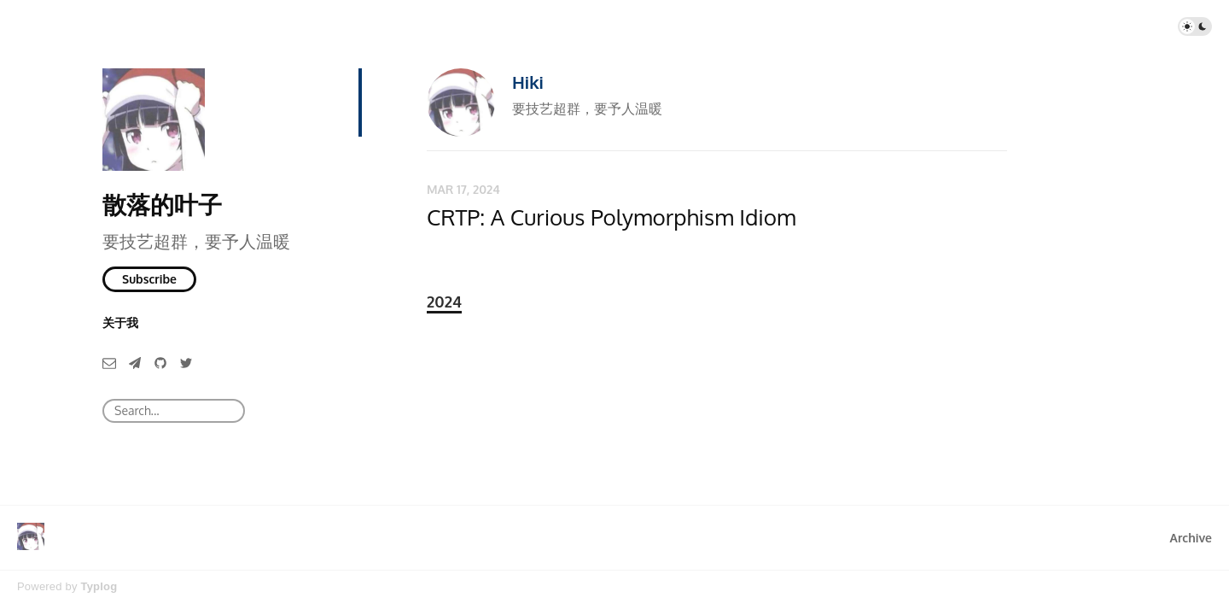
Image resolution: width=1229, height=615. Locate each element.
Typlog (98, 586)
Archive (1191, 537)
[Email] (109, 362)
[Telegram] (135, 362)
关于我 (120, 322)
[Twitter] (186, 362)
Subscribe (149, 279)
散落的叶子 (162, 204)
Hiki (528, 82)
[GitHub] (160, 362)
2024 (444, 301)
